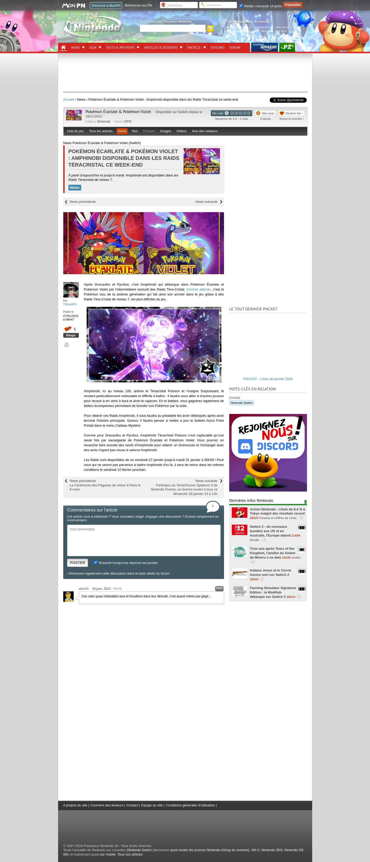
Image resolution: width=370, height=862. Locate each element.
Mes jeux (268, 113)
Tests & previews (120, 47)
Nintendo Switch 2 (239, 27)
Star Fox (280, 31)
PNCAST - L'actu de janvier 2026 (268, 379)
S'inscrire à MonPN (106, 6)
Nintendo (267, 31)
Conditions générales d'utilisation (190, 805)
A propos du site (75, 805)
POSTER (77, 563)
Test (134, 131)
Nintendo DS (294, 850)
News (75, 47)
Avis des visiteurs (205, 131)
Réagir (70, 335)
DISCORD (218, 47)
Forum (234, 47)
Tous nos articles (130, 854)
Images (165, 131)
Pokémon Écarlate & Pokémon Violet (118, 111)
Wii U (256, 850)
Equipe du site (152, 805)
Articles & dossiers (161, 47)
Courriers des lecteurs (106, 805)
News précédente (83, 202)
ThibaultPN (70, 304)
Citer (219, 588)
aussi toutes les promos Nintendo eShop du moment (209, 850)
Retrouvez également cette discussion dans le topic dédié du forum (119, 573)
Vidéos (181, 131)
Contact (132, 805)
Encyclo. (194, 47)
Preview (149, 131)
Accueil (68, 99)
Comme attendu (198, 289)
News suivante (207, 202)
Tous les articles (101, 131)
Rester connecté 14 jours (260, 6)
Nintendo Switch (242, 402)
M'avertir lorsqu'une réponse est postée (126, 563)
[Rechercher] (173, 28)
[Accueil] (63, 47)
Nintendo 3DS (271, 850)
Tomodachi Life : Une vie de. (272, 27)
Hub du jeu (75, 131)
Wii (65, 854)
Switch (183, 112)
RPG (128, 121)
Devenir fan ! (294, 113)
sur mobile (108, 854)
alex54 (84, 589)
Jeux (92, 47)
